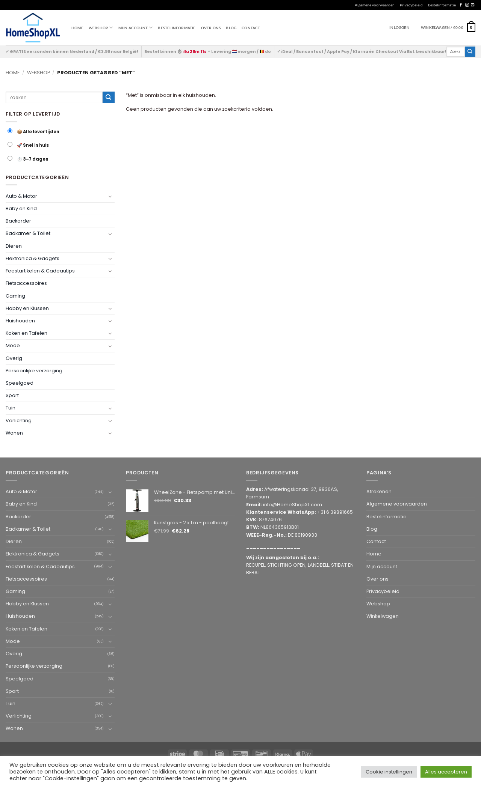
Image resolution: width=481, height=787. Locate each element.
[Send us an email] (472, 5)
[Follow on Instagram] (467, 5)
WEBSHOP (101, 27)
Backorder (18, 221)
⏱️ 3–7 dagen (28, 159)
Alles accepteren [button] (446, 771)
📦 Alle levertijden (33, 131)
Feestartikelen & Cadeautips (40, 271)
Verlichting (19, 420)
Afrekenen (379, 491)
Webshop (38, 72)
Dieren (14, 246)
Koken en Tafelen (26, 333)
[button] (448, 27)
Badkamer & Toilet (28, 233)
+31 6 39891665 (335, 512)
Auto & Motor (21, 196)
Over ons (211, 28)
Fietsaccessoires (26, 283)
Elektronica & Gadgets (32, 258)
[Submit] (470, 52)
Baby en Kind (21, 208)
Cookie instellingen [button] (389, 771)
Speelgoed (19, 383)
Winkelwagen (382, 616)
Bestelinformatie (442, 5)
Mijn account (135, 27)
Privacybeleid (411, 5)
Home (77, 28)
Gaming (15, 296)
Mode (13, 345)
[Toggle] (110, 196)
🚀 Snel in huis (28, 145)
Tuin (10, 408)
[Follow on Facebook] (461, 5)
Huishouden (20, 321)
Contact (251, 28)
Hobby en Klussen (27, 308)
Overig (14, 358)
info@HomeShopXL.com (292, 504)
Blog (231, 28)
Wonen (14, 433)
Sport (12, 395)
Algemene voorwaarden (375, 5)
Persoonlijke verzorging (34, 370)
